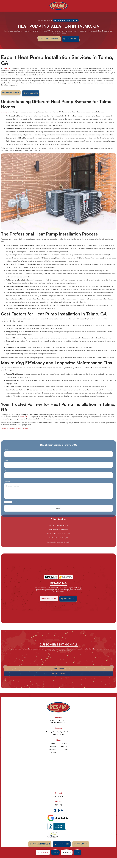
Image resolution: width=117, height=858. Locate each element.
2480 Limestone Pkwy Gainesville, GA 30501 (58, 721)
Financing (52, 749)
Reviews (53, 746)
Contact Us (64, 749)
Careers (53, 752)
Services (64, 743)
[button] (77, 852)
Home (39, 20)
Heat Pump (47, 20)
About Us (64, 746)
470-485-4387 (58, 796)
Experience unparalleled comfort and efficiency (15, 435)
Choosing (4, 119)
